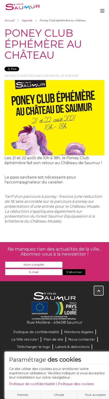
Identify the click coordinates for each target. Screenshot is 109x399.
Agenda (27, 20)
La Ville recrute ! (25, 339)
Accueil (9, 20)
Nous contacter (81, 339)
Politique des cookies (76, 384)
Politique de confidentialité (32, 384)
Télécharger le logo (33, 347)
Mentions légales (78, 332)
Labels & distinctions (72, 347)
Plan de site (53, 339)
